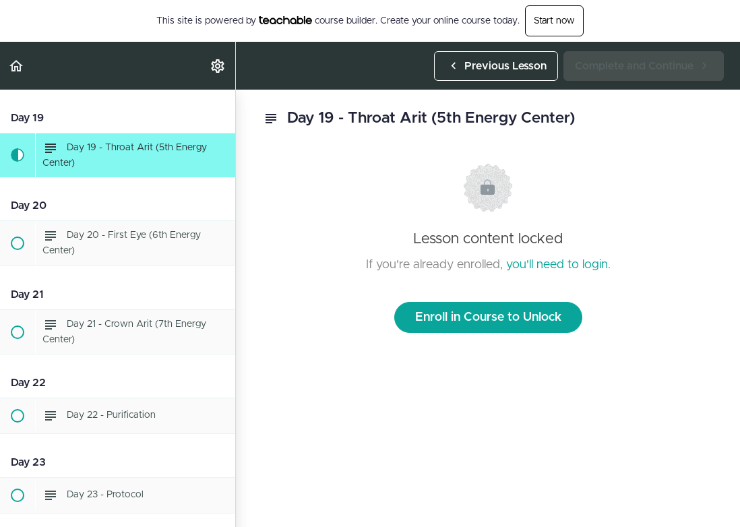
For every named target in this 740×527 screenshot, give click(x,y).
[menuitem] (218, 66)
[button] (17, 66)
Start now (554, 21)
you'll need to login (557, 265)
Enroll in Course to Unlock (488, 317)
